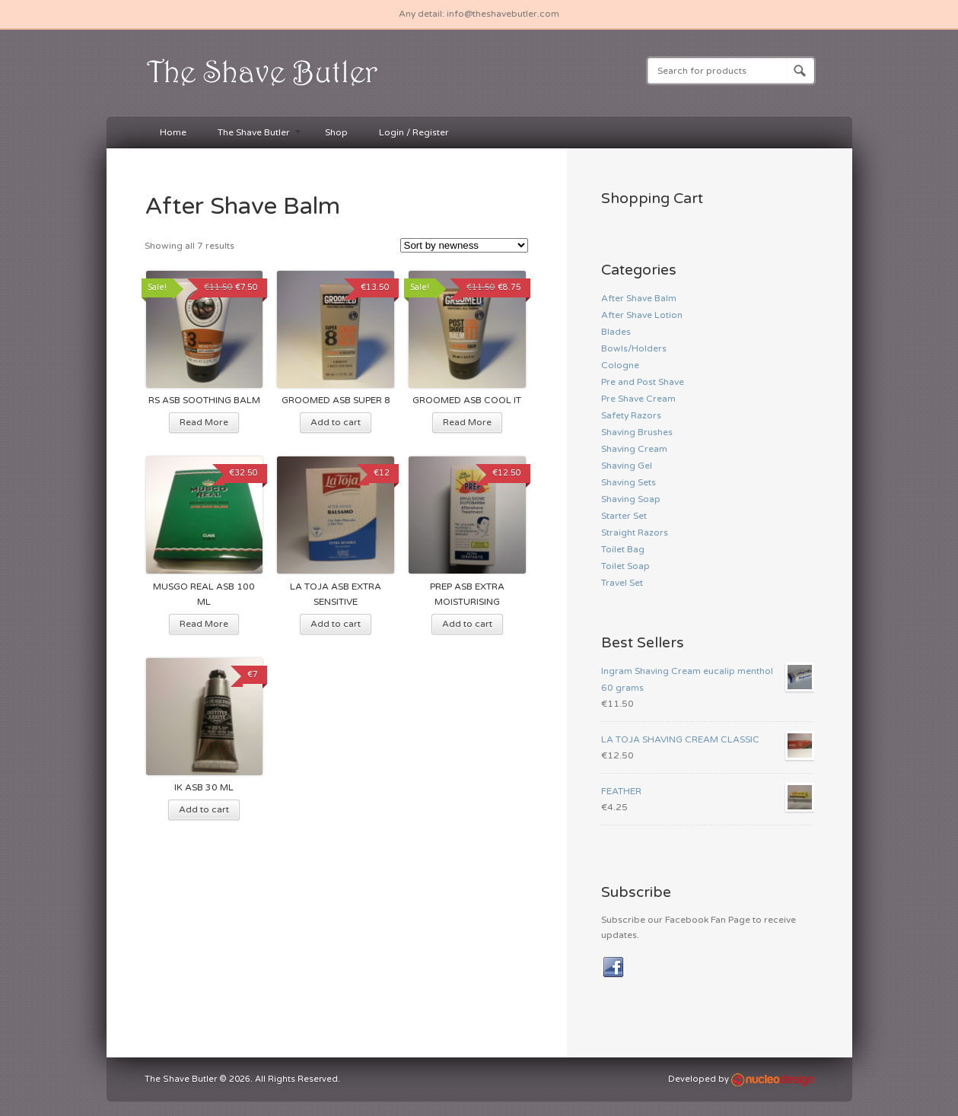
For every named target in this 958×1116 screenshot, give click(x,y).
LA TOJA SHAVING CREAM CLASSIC (707, 739)
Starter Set (624, 515)
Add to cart (335, 422)
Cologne (620, 365)
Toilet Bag (623, 549)
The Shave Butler (253, 133)
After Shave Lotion (642, 315)
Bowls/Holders (634, 348)
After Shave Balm (638, 298)
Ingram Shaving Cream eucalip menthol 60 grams (707, 678)
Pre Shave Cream (638, 398)
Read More (204, 422)
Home (173, 132)
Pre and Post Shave (642, 382)
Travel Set (622, 582)
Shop (336, 132)
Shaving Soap (630, 499)
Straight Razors (634, 532)
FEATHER (707, 791)
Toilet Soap (625, 566)
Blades (616, 331)
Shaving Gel (626, 465)
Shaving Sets (628, 482)
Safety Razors (631, 415)
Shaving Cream (634, 449)
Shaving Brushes (637, 432)
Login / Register (414, 132)
